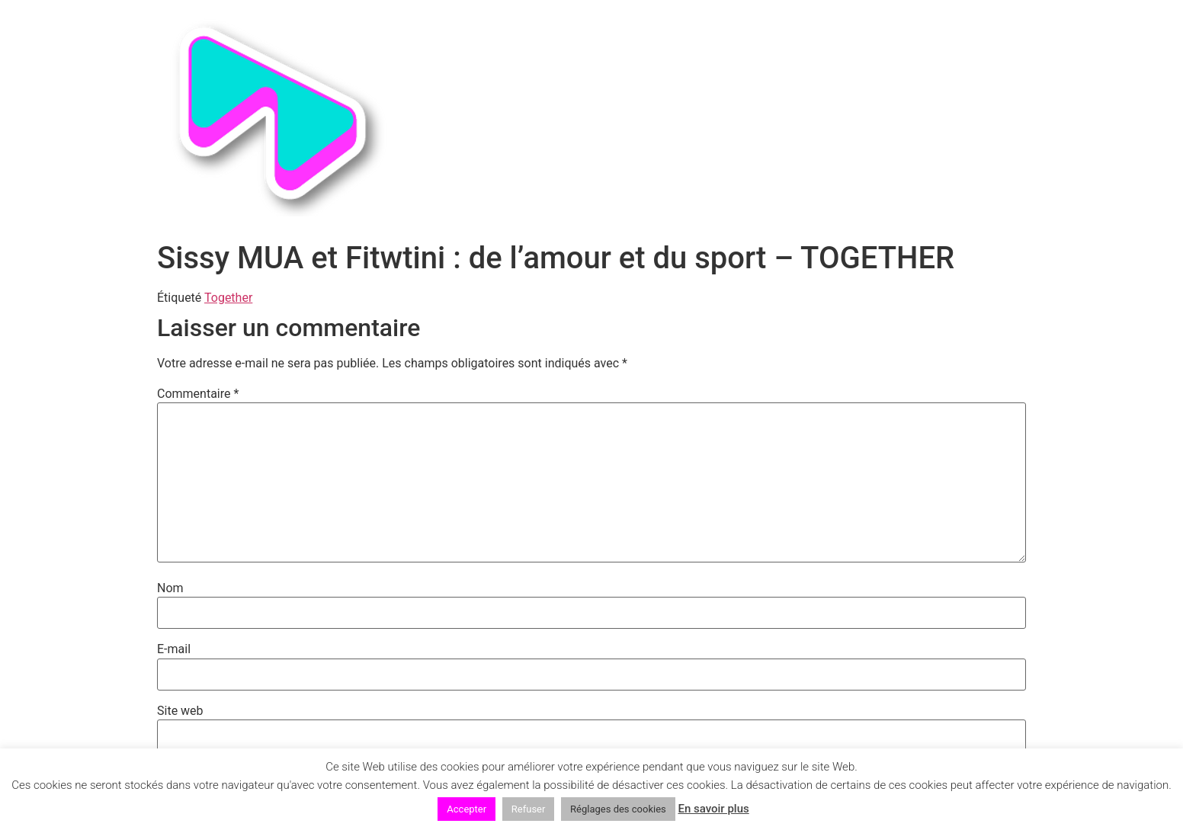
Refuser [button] (528, 809)
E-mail (174, 649)
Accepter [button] (466, 809)
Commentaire (198, 394)
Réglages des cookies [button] (618, 809)
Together (228, 297)
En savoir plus (713, 809)
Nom (170, 588)
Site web (180, 711)
